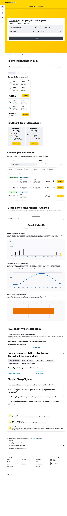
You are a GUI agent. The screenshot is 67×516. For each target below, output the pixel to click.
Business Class (39, 371)
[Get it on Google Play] (54, 460)
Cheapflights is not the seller (37, 443)
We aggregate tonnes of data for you (37, 446)
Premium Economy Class (14, 373)
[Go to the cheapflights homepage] (10, 2)
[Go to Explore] (2, 13)
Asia (12, 54)
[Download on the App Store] (54, 463)
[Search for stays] (2, 9)
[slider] (61, 165)
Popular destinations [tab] (14, 363)
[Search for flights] (2, 6)
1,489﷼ (13, 20)
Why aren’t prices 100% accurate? (37, 448)
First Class (10, 371)
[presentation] (48, 20)
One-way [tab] (24, 73)
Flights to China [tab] (39, 360)
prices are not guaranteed (37, 438)
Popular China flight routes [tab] (28, 363)
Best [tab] (18, 73)
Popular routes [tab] (50, 360)
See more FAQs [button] (36, 347)
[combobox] (26, 23)
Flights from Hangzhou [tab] (27, 360)
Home (8, 54)
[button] (2, 2)
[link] (16, 143)
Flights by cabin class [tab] (14, 360)
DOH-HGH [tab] (36, 215)
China (16, 54)
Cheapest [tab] (11, 73)
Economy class (39, 373)
